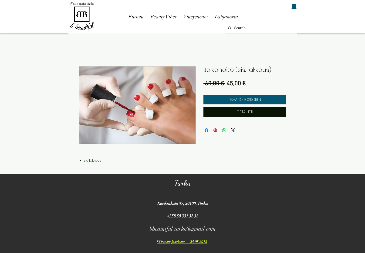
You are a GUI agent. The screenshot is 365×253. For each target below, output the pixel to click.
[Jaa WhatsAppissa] (224, 130)
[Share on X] (233, 130)
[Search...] (260, 28)
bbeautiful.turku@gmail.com (182, 228)
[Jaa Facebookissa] (206, 130)
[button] (294, 6)
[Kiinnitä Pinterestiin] (215, 130)
